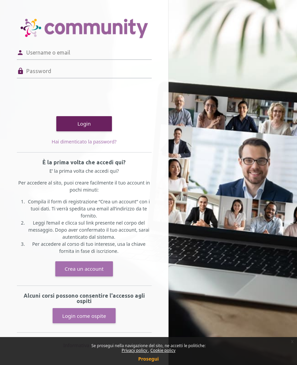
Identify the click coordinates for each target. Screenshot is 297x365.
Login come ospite (84, 315)
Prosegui (148, 359)
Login (84, 123)
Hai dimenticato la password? (84, 141)
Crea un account (84, 268)
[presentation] (68, 96)
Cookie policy (162, 350)
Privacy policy (135, 350)
